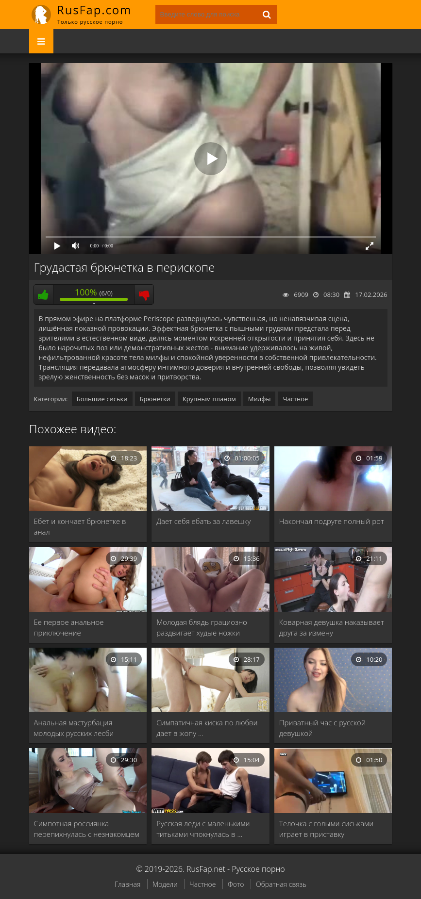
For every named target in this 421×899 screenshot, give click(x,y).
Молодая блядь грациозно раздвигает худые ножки (201, 627)
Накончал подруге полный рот (331, 521)
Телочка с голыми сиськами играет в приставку (326, 828)
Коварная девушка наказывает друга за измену (331, 627)
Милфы (259, 398)
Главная (127, 884)
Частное (295, 398)
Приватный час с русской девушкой (322, 728)
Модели (165, 884)
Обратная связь (281, 884)
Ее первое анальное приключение (69, 627)
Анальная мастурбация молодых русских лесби (74, 728)
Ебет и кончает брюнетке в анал (80, 526)
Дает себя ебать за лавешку (203, 521)
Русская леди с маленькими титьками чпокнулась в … (203, 828)
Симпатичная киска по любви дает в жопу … (206, 728)
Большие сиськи (102, 398)
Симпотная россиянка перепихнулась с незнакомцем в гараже (86, 828)
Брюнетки (155, 398)
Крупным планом (209, 398)
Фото (236, 884)
